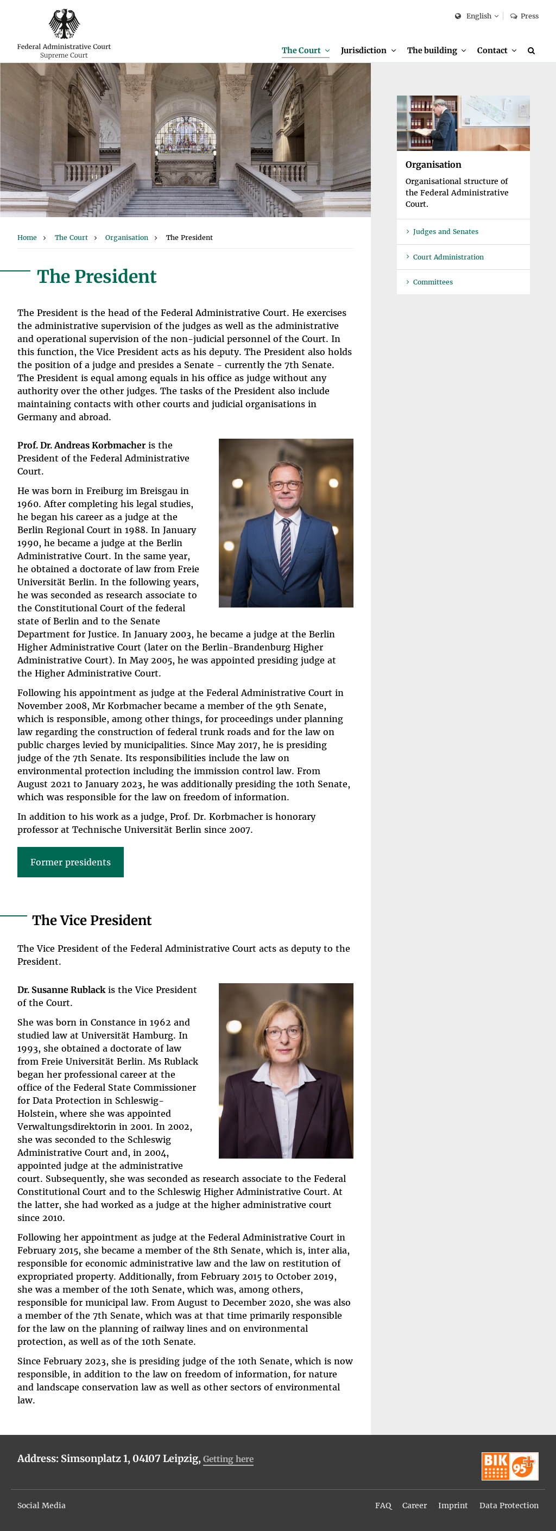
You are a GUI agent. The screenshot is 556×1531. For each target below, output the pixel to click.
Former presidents (70, 862)
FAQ (383, 1505)
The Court (301, 50)
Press (524, 16)
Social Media (41, 1505)
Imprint (453, 1505)
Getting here (228, 1459)
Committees (433, 282)
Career (414, 1505)
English (473, 16)
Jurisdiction (364, 50)
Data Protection (509, 1505)
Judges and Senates (445, 231)
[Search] (533, 50)
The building (432, 50)
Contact (492, 50)
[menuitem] (305, 50)
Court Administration (448, 257)
